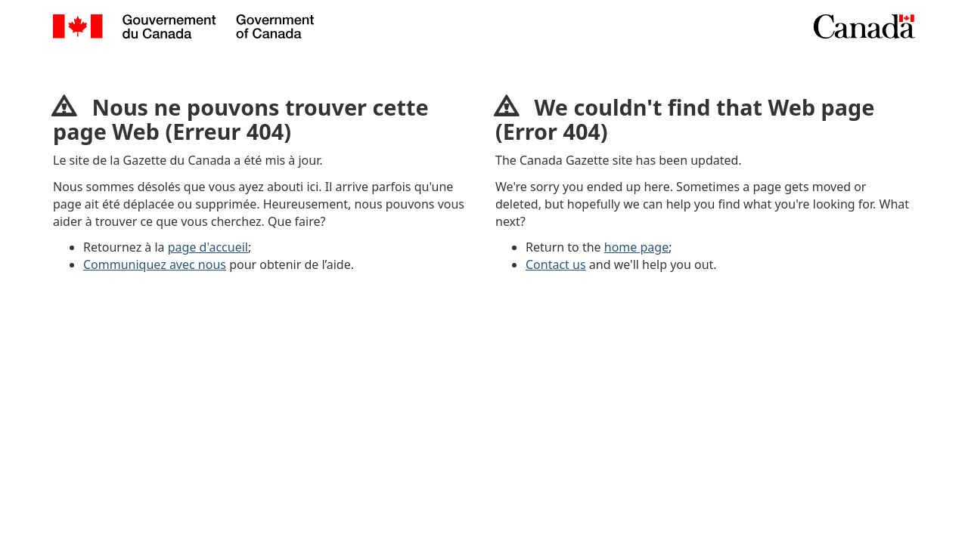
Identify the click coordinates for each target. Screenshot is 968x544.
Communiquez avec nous (154, 264)
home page (636, 247)
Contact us (556, 264)
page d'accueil (208, 247)
